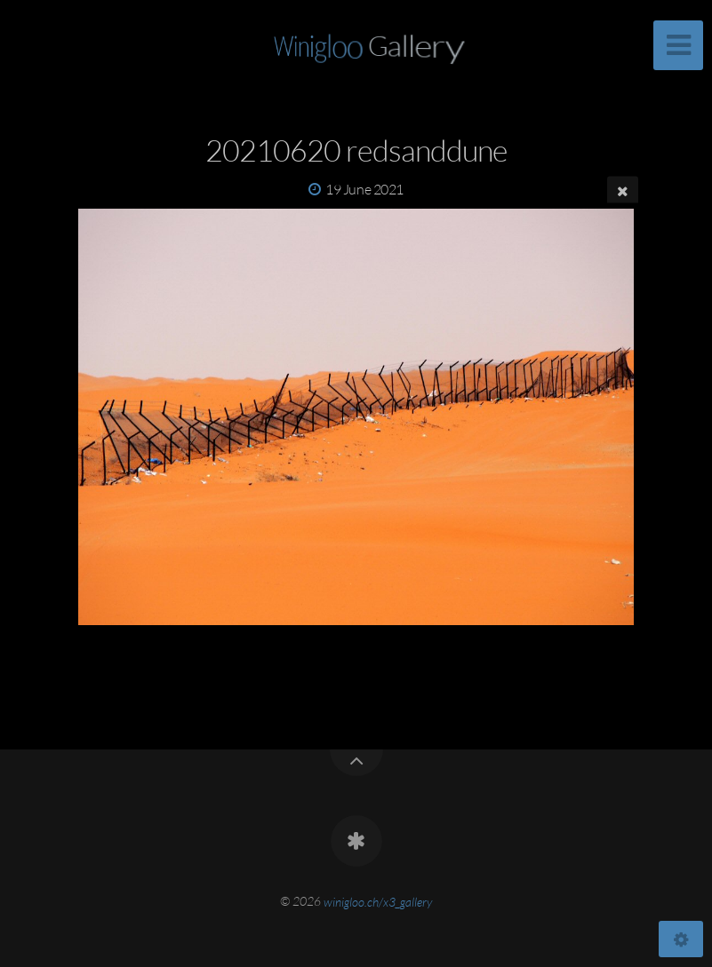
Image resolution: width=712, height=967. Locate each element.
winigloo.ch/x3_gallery (378, 900)
